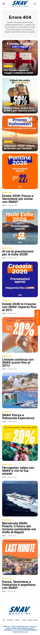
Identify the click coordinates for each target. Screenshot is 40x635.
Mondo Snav (8, 66)
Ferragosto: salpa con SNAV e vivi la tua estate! (18, 470)
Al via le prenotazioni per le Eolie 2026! (17, 253)
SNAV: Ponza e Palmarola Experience (18, 416)
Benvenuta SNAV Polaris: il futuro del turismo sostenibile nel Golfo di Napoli (19, 527)
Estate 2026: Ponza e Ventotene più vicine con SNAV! (17, 199)
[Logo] (20, 4)
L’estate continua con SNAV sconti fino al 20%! (18, 362)
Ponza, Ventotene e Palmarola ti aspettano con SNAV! (19, 585)
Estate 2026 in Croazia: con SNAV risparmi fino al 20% (19, 307)
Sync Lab (24, 632)
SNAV (4, 205)
